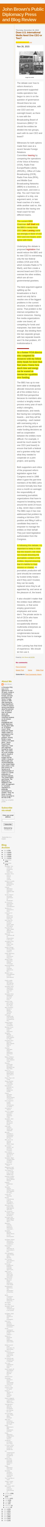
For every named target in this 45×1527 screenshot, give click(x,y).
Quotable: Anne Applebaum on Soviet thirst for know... (9, 996)
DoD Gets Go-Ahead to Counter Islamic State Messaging (9, 923)
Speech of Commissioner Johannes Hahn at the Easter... (9, 1353)
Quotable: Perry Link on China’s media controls (9, 876)
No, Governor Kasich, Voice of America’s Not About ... (9, 1213)
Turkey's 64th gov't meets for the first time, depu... (9, 1003)
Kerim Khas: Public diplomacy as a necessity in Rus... (9, 1248)
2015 (5, 858)
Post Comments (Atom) (33, 674)
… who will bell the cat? (9, 1411)
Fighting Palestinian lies (9, 1184)
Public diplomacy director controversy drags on (9, 955)
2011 (5, 1515)
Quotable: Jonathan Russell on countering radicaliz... (8, 1473)
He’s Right (8, 1304)
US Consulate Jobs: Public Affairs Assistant (9, 1416)
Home (30, 670)
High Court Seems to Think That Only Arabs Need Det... (9, 1274)
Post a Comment (21, 667)
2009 (5, 1518)
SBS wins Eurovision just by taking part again (9, 1422)
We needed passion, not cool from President (9, 1148)
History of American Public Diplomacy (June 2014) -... (9, 1339)
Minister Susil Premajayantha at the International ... (9, 975)
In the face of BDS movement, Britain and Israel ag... (9, 915)
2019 (5, 850)
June (7, 1502)
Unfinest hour (8, 1376)
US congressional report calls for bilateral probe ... (9, 1454)
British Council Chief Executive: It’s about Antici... (9, 1347)
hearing (31, 155)
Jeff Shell (31, 224)
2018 (5, 852)
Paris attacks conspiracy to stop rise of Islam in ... (9, 1154)
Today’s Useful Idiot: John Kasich (9, 1483)
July (6, 1500)
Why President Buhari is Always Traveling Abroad (9, 1010)
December (8, 860)
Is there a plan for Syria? (9, 1388)
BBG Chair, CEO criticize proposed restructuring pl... (9, 1489)
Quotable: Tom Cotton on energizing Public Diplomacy (9, 869)
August (7, 1498)
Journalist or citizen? (8, 1108)
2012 (5, 1513)
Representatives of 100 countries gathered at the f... (9, 968)
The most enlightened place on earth (9, 1365)
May (6, 1503)
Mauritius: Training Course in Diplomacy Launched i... (9, 1226)
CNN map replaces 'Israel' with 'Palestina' (9, 1128)
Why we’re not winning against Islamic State (9, 1142)
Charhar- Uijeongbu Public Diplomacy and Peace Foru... (9, 1051)
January (7, 1507)
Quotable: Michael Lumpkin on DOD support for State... (9, 1036)
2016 (5, 856)
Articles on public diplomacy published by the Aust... (9, 883)
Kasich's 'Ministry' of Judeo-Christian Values (9, 1393)
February (8, 1505)
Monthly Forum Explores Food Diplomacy (9, 1029)
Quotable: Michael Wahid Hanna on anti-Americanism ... (9, 1234)
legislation (31, 249)
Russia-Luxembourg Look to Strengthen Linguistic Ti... (9, 1200)
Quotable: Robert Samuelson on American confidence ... (10, 1242)
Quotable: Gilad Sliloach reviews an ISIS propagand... (9, 1316)
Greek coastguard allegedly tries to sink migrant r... (9, 1331)
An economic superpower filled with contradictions (9, 904)
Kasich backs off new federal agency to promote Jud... (9, 1372)
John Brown (8, 684)
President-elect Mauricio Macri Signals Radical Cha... (9, 1043)
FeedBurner (8, 830)
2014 (5, 1509)
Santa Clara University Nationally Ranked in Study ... (8, 1461)
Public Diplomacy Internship (8, 1467)
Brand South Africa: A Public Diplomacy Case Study (9, 1281)
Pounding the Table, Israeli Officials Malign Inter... (9, 930)
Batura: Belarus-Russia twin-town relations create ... (9, 1059)
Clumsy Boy (8, 1386)
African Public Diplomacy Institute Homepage (9, 961)
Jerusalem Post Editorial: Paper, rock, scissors (9, 943)
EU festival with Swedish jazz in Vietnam (9, 1360)
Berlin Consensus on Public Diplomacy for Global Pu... (9, 1298)
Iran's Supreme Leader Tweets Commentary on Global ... (9, 1103)
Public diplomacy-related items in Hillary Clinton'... (9, 1436)
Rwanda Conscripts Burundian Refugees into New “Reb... (9, 1065)
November (8, 863)
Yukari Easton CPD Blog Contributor (9, 1024)
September (8, 1495)
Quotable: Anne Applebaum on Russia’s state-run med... (9, 989)
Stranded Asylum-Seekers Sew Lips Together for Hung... (9, 1189)
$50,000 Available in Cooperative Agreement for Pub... (9, 1135)
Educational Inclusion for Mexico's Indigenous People (9, 1088)
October (7, 1493)
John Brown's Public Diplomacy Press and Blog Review (23, 14)
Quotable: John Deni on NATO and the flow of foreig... (9, 1121)
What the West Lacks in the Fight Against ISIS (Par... (9, 1207)
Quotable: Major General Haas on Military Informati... (9, 1160)
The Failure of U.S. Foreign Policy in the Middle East (9, 1172)
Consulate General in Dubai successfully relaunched (9, 1381)
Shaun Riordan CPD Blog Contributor (9, 1082)
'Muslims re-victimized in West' (9, 910)
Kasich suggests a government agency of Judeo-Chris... (10, 1400)
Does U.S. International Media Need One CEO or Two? (9, 1073)
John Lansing (28, 230)
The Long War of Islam (9, 1478)
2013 (5, 1511)
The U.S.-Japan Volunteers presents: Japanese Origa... (9, 1114)
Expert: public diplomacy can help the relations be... (9, 982)
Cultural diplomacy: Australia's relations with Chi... (9, 890)
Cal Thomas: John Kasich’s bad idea (9, 1260)
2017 (5, 854)
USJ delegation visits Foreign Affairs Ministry (9, 1255)
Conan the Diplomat (8, 1195)
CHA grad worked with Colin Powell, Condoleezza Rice (9, 1017)
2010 (5, 1516)
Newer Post (20, 670)
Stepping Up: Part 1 (8, 1164)
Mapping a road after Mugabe (9, 1167)
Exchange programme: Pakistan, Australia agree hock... (9, 1266)
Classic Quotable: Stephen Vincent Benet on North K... (10, 1096)
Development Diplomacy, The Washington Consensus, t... (9, 1290)
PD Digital (7, 1302)
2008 (5, 1520)
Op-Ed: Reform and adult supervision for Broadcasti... (9, 897)
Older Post (39, 670)
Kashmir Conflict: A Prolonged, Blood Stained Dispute (10, 1178)
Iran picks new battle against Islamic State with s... (9, 1219)
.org (24, 42)
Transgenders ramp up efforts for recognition (9, 1406)
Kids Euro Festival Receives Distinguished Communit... (9, 1324)
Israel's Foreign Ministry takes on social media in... (9, 949)
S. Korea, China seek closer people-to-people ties (9, 1447)
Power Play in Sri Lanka (10, 1078)
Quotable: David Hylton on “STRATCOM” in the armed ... (10, 1309)
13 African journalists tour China (8, 1442)
